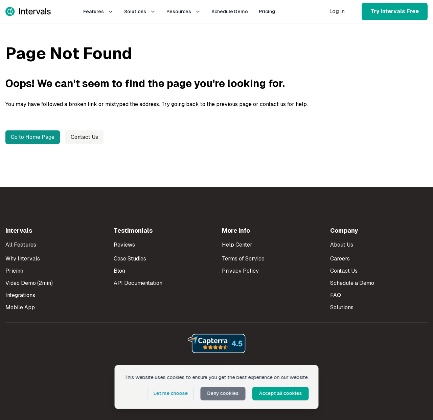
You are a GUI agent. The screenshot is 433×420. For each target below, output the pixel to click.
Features (98, 11)
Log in (337, 11)
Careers (340, 258)
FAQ (335, 295)
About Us (341, 244)
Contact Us (84, 137)
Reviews (124, 244)
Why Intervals (22, 258)
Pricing (267, 11)
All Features (20, 244)
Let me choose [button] (171, 393)
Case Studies (130, 258)
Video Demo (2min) (29, 283)
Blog (119, 270)
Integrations (20, 295)
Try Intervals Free (394, 11)
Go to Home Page (32, 137)
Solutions (140, 11)
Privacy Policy (240, 270)
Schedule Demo (229, 11)
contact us (273, 104)
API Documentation (138, 283)
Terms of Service (243, 258)
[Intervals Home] (28, 11)
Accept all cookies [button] (280, 393)
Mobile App (20, 307)
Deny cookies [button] (223, 393)
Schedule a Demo (352, 283)
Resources (183, 11)
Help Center (237, 244)
